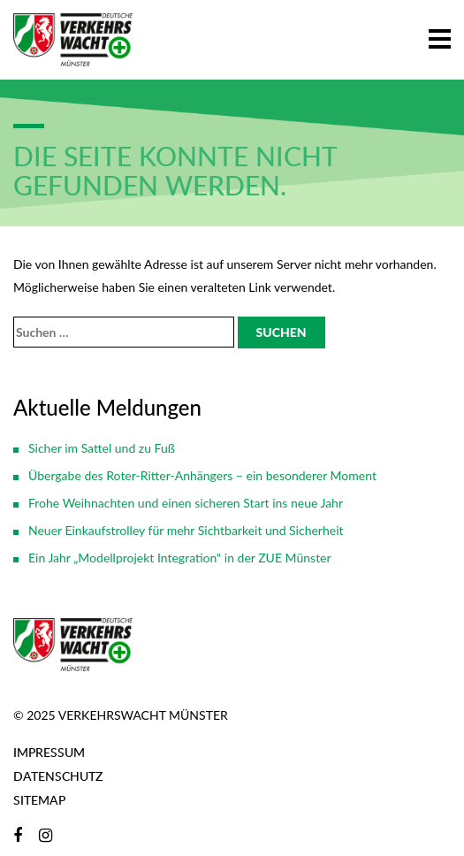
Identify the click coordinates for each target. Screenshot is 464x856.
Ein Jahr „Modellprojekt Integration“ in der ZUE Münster (179, 557)
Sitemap (39, 799)
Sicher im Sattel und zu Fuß (101, 447)
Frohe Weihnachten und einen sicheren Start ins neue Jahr (185, 502)
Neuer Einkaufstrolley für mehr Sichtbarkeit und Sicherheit (186, 530)
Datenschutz (58, 776)
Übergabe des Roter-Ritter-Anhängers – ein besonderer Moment (202, 475)
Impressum (49, 752)
